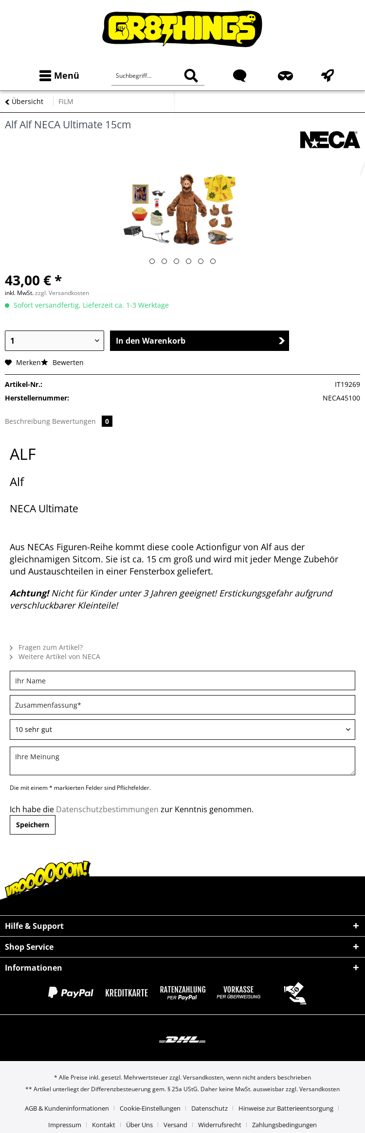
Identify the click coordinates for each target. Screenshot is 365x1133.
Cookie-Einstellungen (150, 1108)
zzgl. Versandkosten (62, 293)
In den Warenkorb (200, 340)
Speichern (32, 824)
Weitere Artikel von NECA (55, 656)
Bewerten (62, 362)
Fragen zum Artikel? (46, 647)
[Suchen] (191, 76)
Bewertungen (82, 421)
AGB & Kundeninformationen (67, 1108)
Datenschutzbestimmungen (107, 809)
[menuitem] (57, 75)
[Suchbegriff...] (157, 76)
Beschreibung (27, 421)
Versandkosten (203, 1077)
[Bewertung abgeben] (182, 729)
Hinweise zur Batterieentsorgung (285, 1108)
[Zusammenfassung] (182, 705)
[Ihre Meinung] (182, 761)
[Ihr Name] (182, 680)
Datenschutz (209, 1108)
